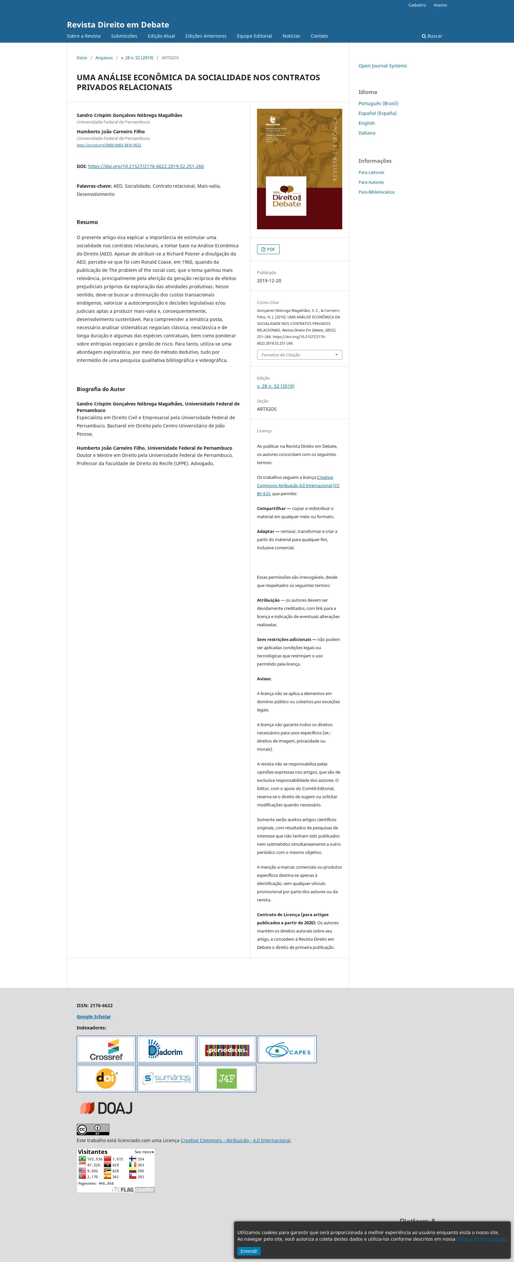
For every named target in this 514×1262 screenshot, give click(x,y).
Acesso (440, 5)
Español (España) (378, 113)
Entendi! (249, 1251)
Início (82, 58)
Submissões (124, 36)
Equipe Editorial (254, 36)
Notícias (291, 36)
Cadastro (417, 5)
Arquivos (104, 58)
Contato (319, 36)
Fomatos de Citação (281, 355)
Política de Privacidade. (482, 1239)
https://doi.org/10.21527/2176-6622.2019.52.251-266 (146, 166)
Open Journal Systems (383, 66)
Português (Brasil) (378, 103)
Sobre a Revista (84, 36)
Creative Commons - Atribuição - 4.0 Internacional (235, 1140)
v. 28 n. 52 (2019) (137, 58)
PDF (270, 249)
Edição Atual (161, 36)
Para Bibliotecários (377, 192)
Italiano (367, 133)
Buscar (432, 36)
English (367, 123)
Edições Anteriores (206, 36)
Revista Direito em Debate (118, 24)
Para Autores (371, 182)
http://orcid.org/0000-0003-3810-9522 (109, 145)
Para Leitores (371, 172)
